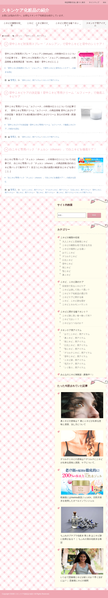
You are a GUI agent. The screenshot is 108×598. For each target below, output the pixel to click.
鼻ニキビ (66, 275)
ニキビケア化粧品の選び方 (75, 293)
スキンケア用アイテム (95, 24)
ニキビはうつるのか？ (72, 323)
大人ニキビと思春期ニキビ (75, 241)
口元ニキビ (67, 260)
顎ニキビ (66, 271)
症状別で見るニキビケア (74, 286)
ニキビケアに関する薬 (72, 297)
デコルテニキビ (69, 256)
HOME (6, 36)
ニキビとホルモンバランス (75, 304)
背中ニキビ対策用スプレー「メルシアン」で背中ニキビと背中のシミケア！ (57, 43)
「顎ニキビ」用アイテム (44, 193)
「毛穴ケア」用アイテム (74, 363)
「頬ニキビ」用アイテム (24, 193)
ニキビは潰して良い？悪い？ (76, 289)
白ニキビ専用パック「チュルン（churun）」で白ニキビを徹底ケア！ (52, 149)
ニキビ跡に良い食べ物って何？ (77, 315)
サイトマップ (94, 2)
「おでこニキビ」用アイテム (31, 190)
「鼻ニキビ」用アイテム (64, 193)
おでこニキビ (68, 252)
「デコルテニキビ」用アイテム (56, 190)
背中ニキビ (67, 263)
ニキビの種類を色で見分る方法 (77, 245)
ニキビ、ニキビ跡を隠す (74, 301)
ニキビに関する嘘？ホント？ (67, 24)
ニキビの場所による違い (74, 249)
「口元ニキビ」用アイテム (79, 190)
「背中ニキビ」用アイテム (31, 80)
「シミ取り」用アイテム (74, 367)
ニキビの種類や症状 (12, 24)
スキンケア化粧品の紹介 (25, 10)
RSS (104, 2)
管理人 (13, 80)
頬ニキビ (66, 267)
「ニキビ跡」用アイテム (74, 360)
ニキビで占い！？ (70, 319)
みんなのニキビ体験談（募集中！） (77, 374)
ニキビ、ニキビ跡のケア (37, 24)
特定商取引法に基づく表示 (75, 2)
